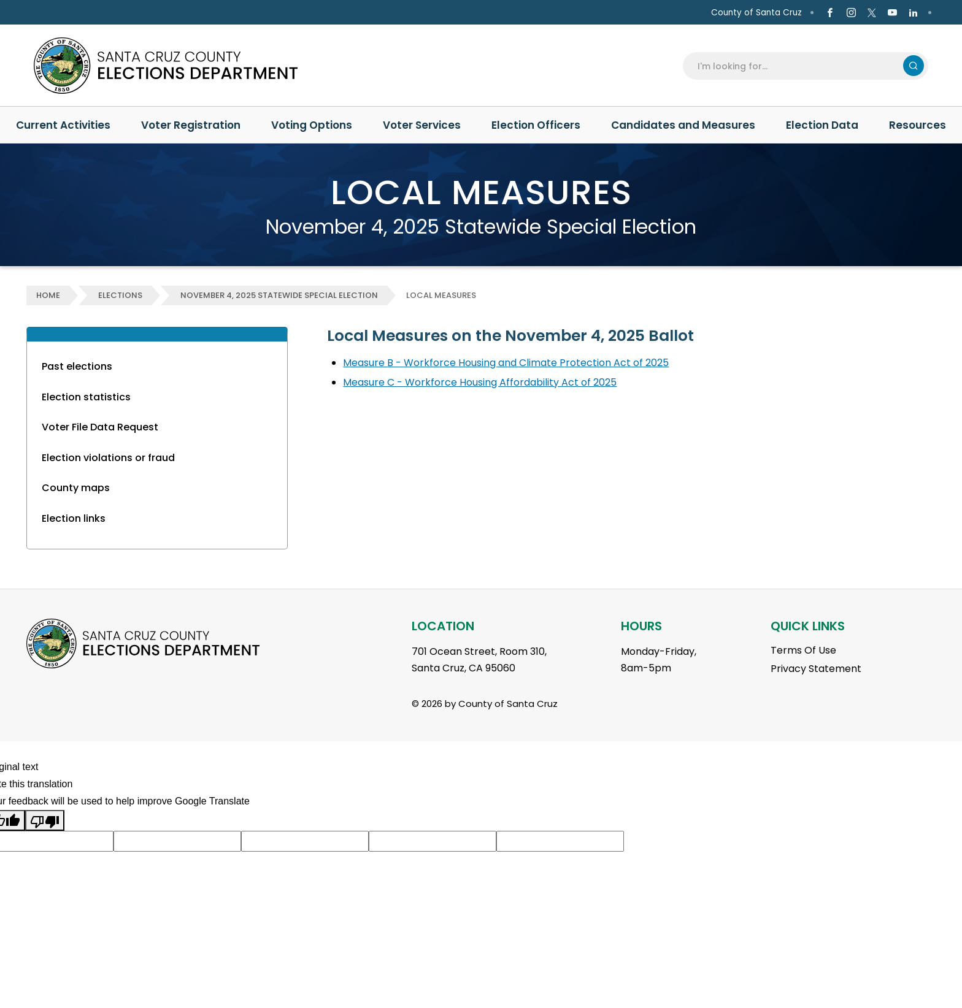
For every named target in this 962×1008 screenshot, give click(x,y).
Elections (120, 295)
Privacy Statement (816, 669)
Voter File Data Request (100, 427)
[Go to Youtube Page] (892, 13)
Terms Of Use (803, 650)
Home (48, 295)
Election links (74, 518)
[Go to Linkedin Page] (913, 13)
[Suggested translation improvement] (177, 841)
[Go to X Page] (872, 13)
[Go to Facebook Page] (829, 13)
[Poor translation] (44, 820)
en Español (44, 12)
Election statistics (86, 397)
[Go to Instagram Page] (850, 13)
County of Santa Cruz (756, 12)
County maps (76, 488)
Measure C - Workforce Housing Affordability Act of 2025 (480, 382)
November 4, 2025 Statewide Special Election (279, 295)
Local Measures (441, 295)
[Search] (797, 65)
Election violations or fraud (108, 458)
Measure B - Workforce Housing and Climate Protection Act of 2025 (506, 363)
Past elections (77, 366)
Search (913, 65)
